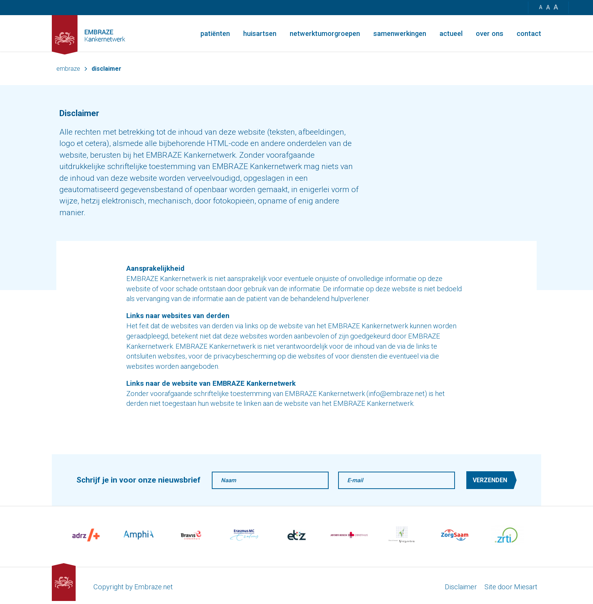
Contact (529, 33)
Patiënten (215, 33)
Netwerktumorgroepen (325, 33)
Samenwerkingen (399, 33)
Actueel (451, 33)
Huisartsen (259, 33)
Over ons (489, 33)
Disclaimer (461, 587)
